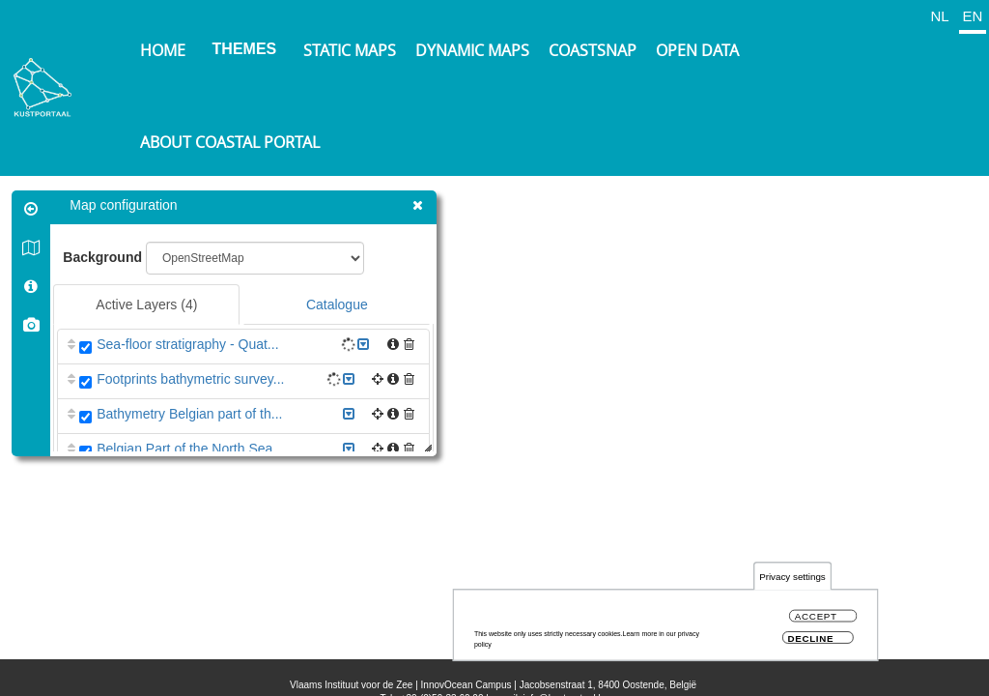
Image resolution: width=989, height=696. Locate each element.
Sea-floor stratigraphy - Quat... (190, 344)
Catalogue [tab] (340, 304)
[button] (412, 344)
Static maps (349, 50)
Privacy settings (792, 576)
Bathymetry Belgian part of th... (192, 413)
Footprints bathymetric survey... (193, 379)
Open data (697, 50)
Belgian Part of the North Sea (187, 448)
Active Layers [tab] (149, 304)
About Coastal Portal (230, 142)
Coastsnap (592, 50)
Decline (810, 638)
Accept (816, 616)
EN (973, 16)
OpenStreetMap (883, 666)
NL (939, 16)
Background (105, 257)
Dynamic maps (472, 50)
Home (162, 50)
